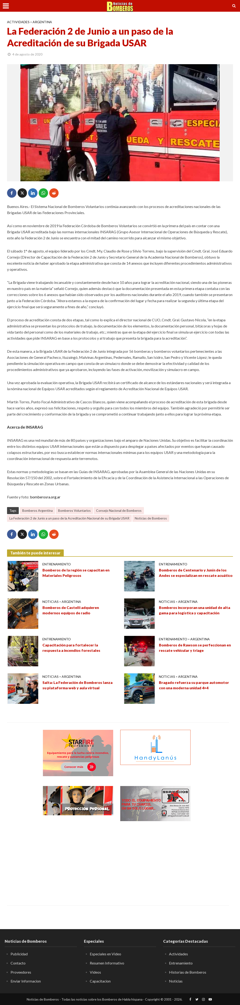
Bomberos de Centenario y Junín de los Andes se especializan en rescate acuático (194, 575)
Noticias (50, 602)
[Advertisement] (78, 860)
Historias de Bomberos (187, 972)
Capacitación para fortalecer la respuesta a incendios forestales (72, 648)
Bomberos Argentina (37, 510)
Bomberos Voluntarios (74, 510)
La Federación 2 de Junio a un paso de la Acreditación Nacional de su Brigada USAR (69, 518)
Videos (95, 972)
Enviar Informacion (26, 981)
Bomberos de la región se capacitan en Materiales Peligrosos (76, 573)
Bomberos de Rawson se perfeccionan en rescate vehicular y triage (195, 648)
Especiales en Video (105, 954)
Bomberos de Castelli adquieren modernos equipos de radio (71, 610)
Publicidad (19, 954)
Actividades (18, 22)
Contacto (18, 963)
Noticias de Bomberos (151, 518)
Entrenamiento (56, 564)
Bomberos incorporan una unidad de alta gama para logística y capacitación (195, 610)
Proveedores (21, 972)
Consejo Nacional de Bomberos (119, 510)
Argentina (42, 22)
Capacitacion (100, 981)
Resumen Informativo (107, 963)
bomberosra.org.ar (45, 497)
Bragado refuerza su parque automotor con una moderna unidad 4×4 (195, 685)
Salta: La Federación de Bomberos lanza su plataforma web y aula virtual (78, 685)
